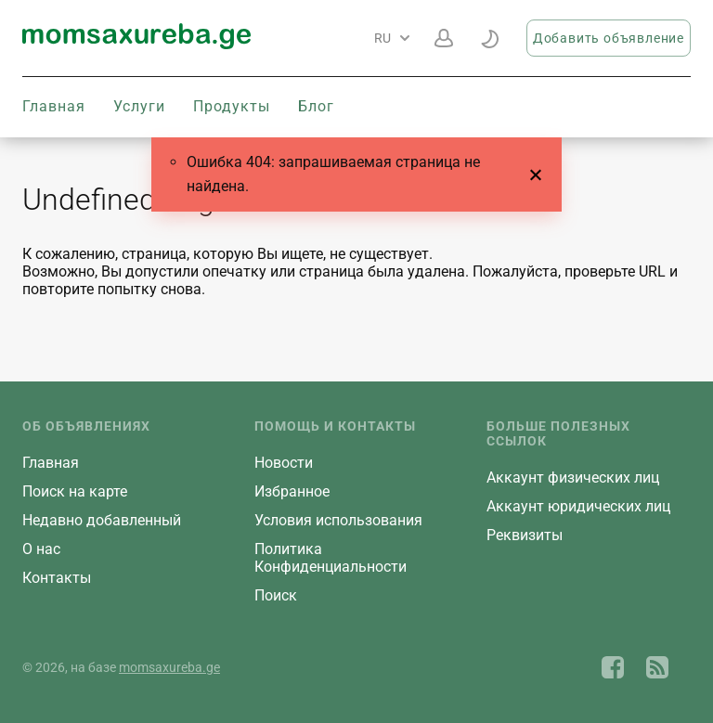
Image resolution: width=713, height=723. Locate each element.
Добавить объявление (608, 38)
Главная (53, 106)
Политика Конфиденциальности (330, 557)
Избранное (292, 491)
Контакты (56, 578)
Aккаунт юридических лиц (578, 506)
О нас (41, 549)
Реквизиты (524, 535)
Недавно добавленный (101, 520)
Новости (283, 462)
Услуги (139, 106)
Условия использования (338, 520)
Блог (316, 106)
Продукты (231, 106)
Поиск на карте (74, 491)
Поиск (275, 595)
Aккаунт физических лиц (572, 477)
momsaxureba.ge (169, 667)
